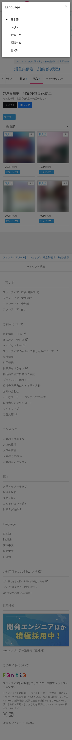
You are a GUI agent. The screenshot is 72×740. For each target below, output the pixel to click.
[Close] (66, 6)
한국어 (15, 50)
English (15, 27)
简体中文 (16, 34)
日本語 (15, 19)
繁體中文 (16, 42)
